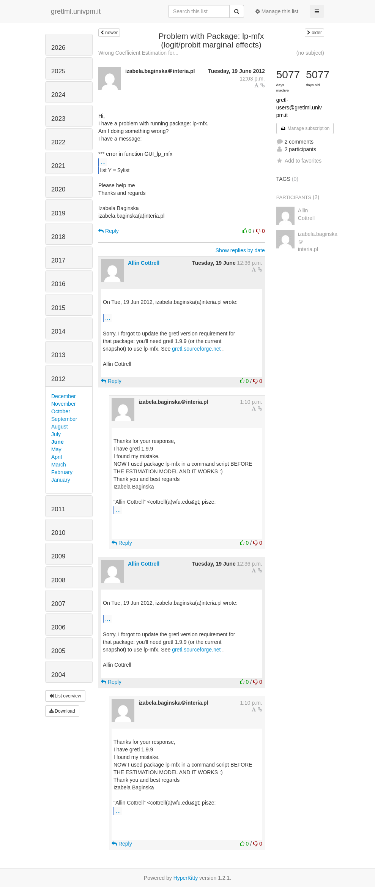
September (64, 419)
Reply (108, 231)
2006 (58, 627)
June (57, 442)
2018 (58, 236)
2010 (58, 532)
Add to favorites (298, 161)
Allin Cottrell (143, 263)
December (63, 396)
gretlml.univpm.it (76, 11)
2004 (58, 674)
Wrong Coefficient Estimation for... (138, 53)
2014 (58, 331)
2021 (58, 165)
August (59, 427)
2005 (58, 651)
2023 (58, 118)
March (58, 465)
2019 (58, 213)
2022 (58, 142)
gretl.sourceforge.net (196, 349)
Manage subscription (305, 128)
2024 (58, 94)
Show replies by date (240, 250)
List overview (65, 696)
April (56, 457)
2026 (58, 47)
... (103, 161)
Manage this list (276, 11)
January (60, 480)
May (56, 449)
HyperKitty (185, 878)
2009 (58, 556)
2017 (58, 260)
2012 (58, 379)
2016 (58, 284)
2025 (58, 71)
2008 (58, 580)
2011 (58, 509)
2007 (58, 603)
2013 (58, 355)
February (61, 472)
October (60, 411)
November (63, 404)
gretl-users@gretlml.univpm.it (299, 107)
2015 (58, 307)
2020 (58, 189)
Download (62, 711)
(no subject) (310, 53)
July (56, 434)
